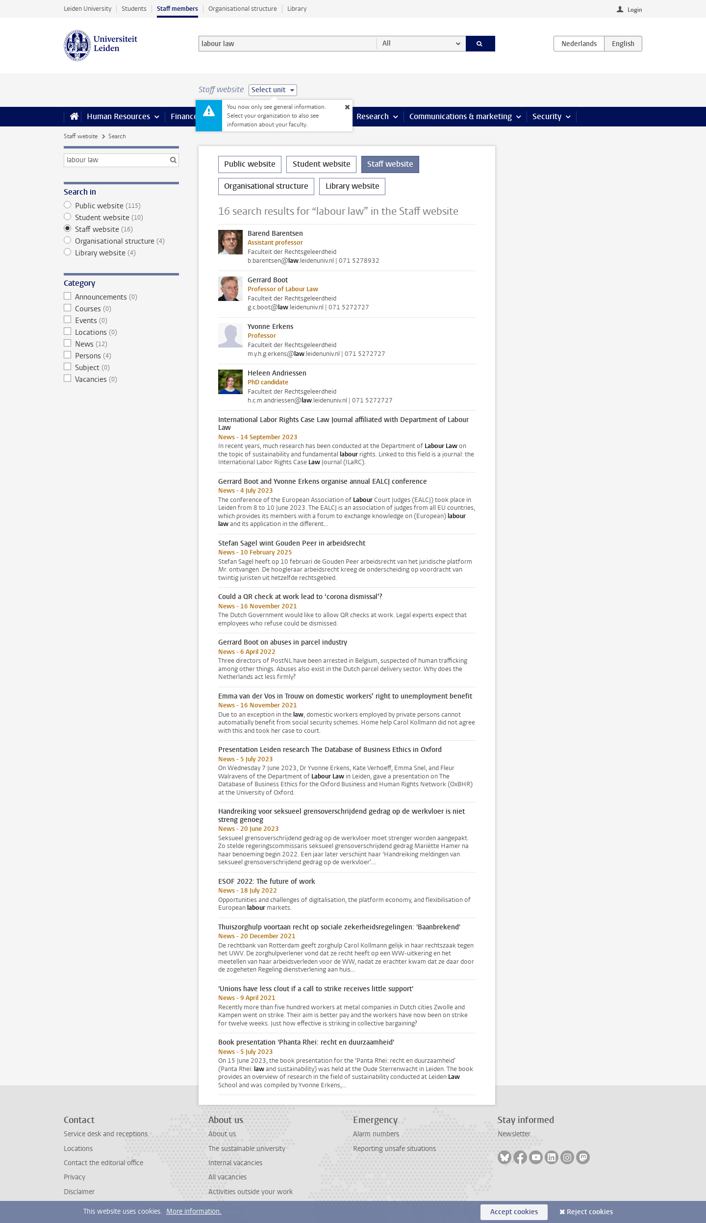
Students (134, 8)
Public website (121, 205)
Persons (121, 355)
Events (121, 320)
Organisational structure (242, 8)
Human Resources (118, 116)
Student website (121, 217)
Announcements (121, 297)
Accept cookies (514, 1212)
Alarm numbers (376, 1134)
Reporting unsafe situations (394, 1148)
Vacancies (121, 379)
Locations (121, 332)
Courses (121, 308)
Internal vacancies (235, 1163)
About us (222, 1134)
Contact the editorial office (103, 1163)
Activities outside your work (250, 1192)
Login (635, 10)
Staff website (81, 136)
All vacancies (227, 1177)
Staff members (177, 8)
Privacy (74, 1177)
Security (546, 116)
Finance (184, 116)
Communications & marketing (460, 116)
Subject (121, 367)
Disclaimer (79, 1192)
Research (372, 116)
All (386, 43)
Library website (121, 253)
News (121, 344)
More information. (194, 1211)
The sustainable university (246, 1148)
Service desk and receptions (106, 1134)
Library (296, 8)
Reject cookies (590, 1212)
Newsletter (514, 1134)
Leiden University (87, 8)
